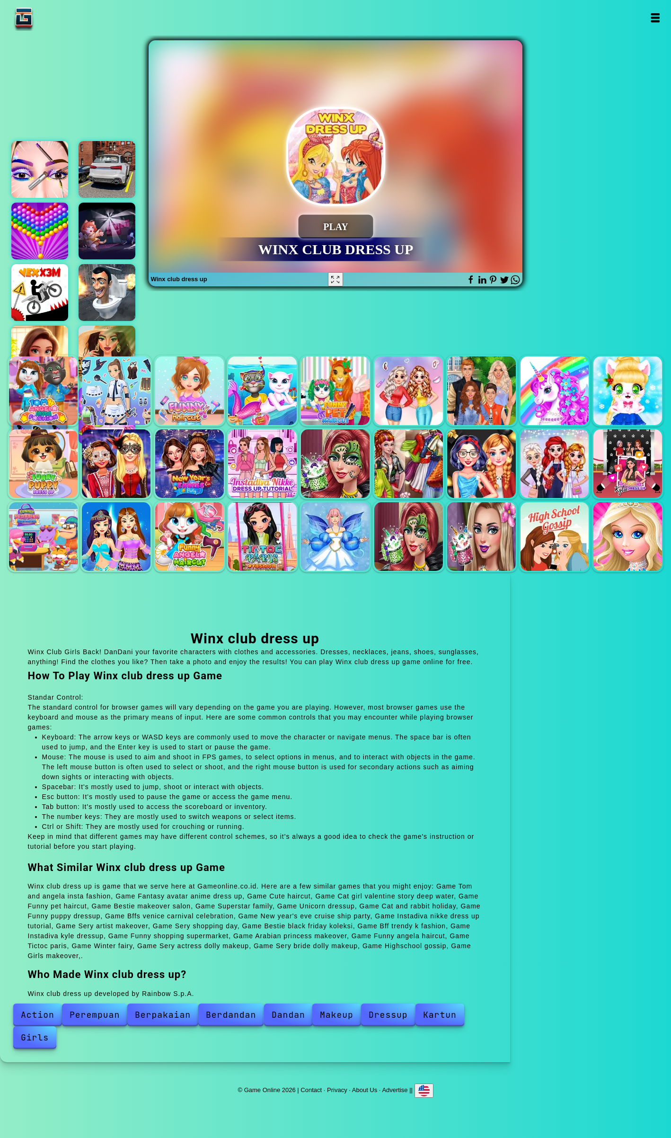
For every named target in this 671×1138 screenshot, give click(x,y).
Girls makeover (627, 536)
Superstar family (481, 390)
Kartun (440, 1014)
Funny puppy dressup (43, 463)
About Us (364, 1090)
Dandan (288, 1014)
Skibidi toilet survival (107, 292)
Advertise (394, 1090)
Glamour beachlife (107, 354)
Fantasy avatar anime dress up (116, 390)
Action (37, 1014)
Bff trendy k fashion (555, 463)
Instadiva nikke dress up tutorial (262, 463)
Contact (311, 1090)
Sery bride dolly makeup (481, 536)
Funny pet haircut (335, 390)
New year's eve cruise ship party (189, 463)
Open (655, 18)
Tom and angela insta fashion (43, 390)
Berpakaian (163, 1014)
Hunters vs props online (107, 231)
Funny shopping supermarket (43, 536)
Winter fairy (335, 536)
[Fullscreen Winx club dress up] (335, 279)
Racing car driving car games (107, 169)
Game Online (53, 18)
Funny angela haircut (189, 536)
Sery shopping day (408, 463)
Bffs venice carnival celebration (116, 463)
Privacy (337, 1090)
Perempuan (95, 1014)
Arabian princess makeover (116, 536)
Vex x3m (39, 292)
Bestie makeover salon (408, 390)
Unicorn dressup (555, 390)
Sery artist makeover (335, 463)
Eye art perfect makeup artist (39, 169)
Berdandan (231, 1014)
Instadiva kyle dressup (627, 463)
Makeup (336, 1014)
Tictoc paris (262, 536)
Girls (35, 1037)
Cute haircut (189, 390)
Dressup (388, 1014)
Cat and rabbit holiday (627, 390)
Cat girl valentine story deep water (262, 390)
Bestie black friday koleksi (481, 463)
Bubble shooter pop (39, 231)
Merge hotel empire (39, 354)
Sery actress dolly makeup (408, 536)
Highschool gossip (555, 536)
